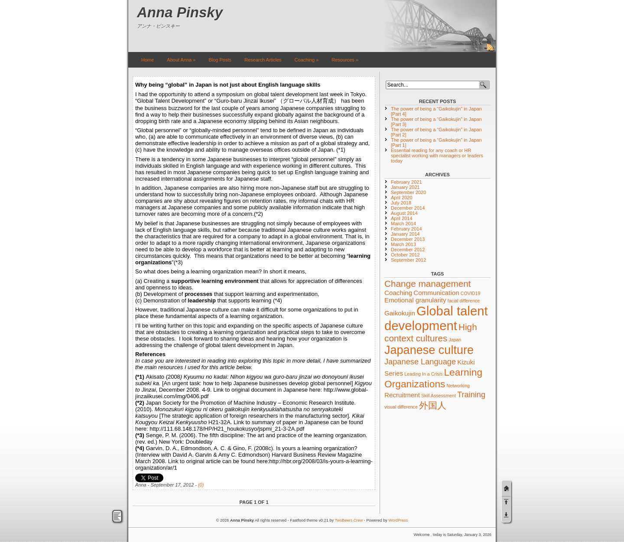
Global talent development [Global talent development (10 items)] (436, 318)
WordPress (398, 520)
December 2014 (408, 208)
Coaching (307, 59)
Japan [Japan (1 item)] (454, 339)
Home (147, 59)
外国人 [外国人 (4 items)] (432, 405)
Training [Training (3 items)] (471, 394)
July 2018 (401, 202)
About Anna (181, 59)
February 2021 (406, 182)
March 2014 (403, 223)
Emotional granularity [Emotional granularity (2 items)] (415, 300)
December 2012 (408, 249)
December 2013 (408, 239)
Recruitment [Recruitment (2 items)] (402, 395)
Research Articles (263, 59)
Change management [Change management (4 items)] (427, 284)
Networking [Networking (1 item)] (458, 385)
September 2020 (408, 192)
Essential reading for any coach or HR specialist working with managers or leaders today (437, 155)
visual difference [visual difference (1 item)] (401, 406)
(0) (201, 484)
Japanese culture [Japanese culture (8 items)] (429, 350)
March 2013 (403, 244)
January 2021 (405, 187)
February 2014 (406, 228)
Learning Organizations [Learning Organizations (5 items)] (433, 378)
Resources (345, 59)
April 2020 (402, 197)
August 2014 (404, 213)
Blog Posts (219, 59)
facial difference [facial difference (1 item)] (464, 300)
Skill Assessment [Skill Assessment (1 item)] (438, 395)
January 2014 (405, 234)
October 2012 (405, 254)
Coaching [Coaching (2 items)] (398, 292)
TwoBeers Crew (349, 520)
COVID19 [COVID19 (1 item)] (471, 293)
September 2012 (408, 260)
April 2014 (402, 218)
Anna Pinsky (180, 12)
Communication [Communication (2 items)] (436, 292)
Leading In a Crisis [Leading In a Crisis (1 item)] (423, 373)
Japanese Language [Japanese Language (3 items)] (420, 361)
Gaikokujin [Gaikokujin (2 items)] (399, 313)
